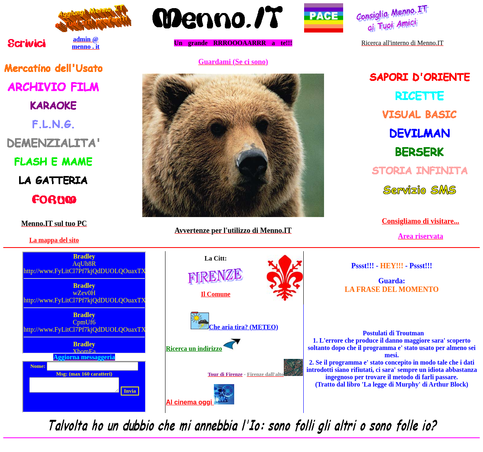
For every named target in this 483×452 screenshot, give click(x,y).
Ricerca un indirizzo (194, 348)
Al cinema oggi (190, 402)
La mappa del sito (54, 240)
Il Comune (215, 294)
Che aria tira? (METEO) (243, 327)
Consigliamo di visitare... (420, 221)
